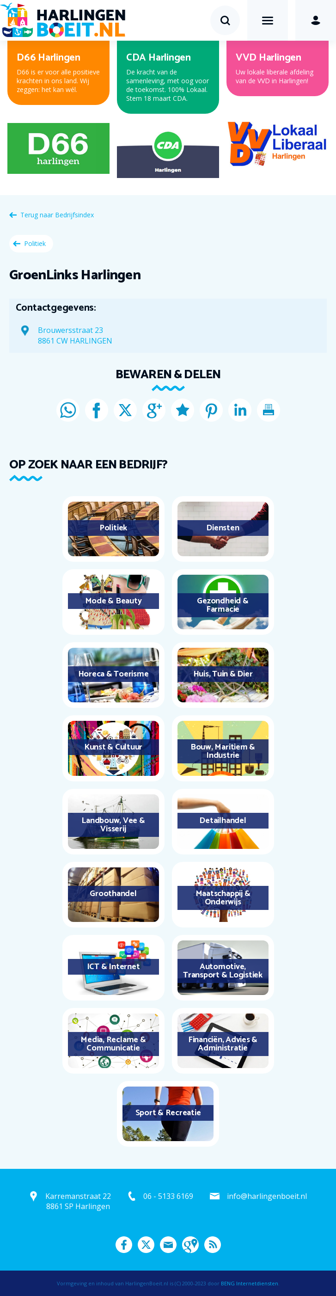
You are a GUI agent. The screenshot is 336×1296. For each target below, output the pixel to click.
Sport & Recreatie (168, 1113)
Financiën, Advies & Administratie (222, 1044)
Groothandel (113, 894)
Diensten (222, 528)
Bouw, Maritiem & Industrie (222, 751)
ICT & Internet (113, 967)
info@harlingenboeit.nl (267, 1196)
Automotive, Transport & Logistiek (223, 971)
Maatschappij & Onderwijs (222, 898)
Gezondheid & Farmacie (222, 605)
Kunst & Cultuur (113, 747)
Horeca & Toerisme (113, 674)
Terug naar (57, 214)
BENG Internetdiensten (249, 1283)
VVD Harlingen (268, 57)
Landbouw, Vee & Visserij (113, 825)
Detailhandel (222, 821)
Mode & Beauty (113, 601)
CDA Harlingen (158, 57)
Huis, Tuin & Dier (223, 674)
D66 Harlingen (48, 57)
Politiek (35, 243)
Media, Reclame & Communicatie (113, 1044)
